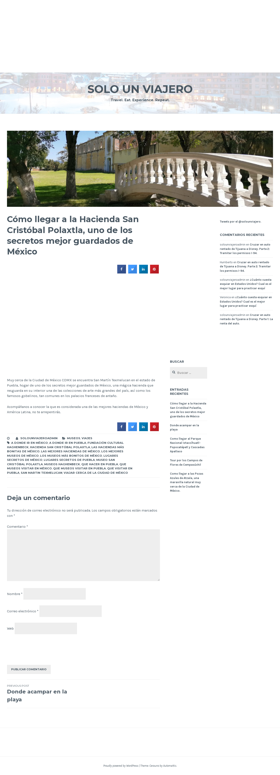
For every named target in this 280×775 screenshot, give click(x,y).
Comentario (17, 526)
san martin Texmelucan (41, 472)
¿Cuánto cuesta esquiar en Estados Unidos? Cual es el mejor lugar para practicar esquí (245, 284)
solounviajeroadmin (39, 438)
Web (10, 628)
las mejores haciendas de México (70, 451)
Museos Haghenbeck (62, 464)
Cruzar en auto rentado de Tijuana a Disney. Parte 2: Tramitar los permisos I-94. (245, 249)
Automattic (169, 765)
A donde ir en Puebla (67, 442)
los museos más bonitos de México (71, 455)
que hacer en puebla (99, 464)
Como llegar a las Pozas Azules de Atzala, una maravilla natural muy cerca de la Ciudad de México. (186, 482)
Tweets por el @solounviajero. (240, 221)
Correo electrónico (22, 611)
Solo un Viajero (140, 89)
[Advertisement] (131, 30)
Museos (73, 438)
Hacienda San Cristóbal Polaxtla (60, 447)
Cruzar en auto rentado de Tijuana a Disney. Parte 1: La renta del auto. (246, 319)
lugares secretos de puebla (69, 460)
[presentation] (40, 650)
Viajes (87, 438)
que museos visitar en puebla (79, 468)
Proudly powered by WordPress (120, 765)
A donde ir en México (29, 442)
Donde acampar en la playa (45, 693)
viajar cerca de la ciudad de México (96, 472)
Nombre (15, 594)
